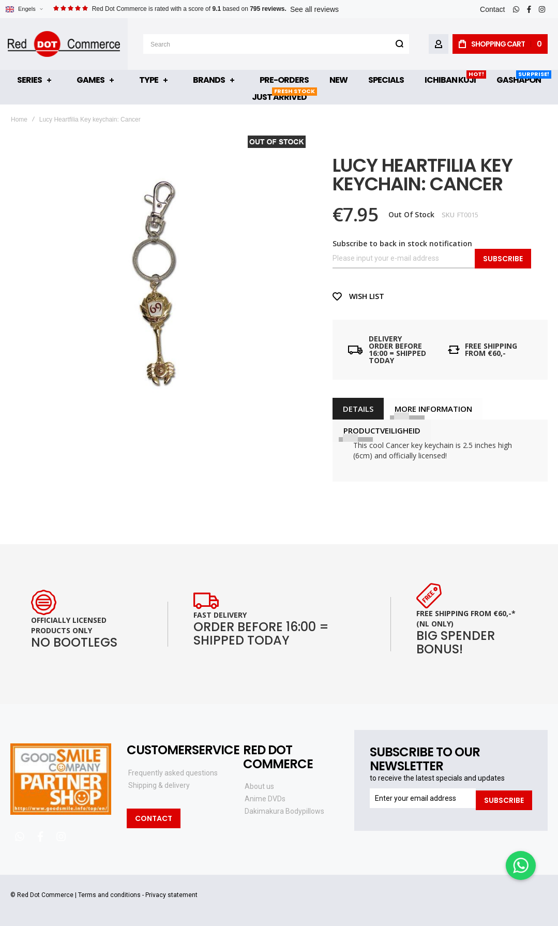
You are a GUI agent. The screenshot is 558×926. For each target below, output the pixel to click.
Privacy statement (171, 895)
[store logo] (63, 44)
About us (259, 786)
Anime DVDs (265, 799)
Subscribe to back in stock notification (402, 243)
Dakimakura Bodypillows (284, 811)
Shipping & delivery (159, 785)
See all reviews (314, 9)
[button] (24, 9)
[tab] (358, 409)
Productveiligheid (381, 430)
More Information (433, 409)
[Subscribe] (504, 798)
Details (358, 409)
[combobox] (276, 44)
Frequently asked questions (173, 773)
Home (19, 119)
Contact (492, 9)
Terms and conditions (109, 895)
